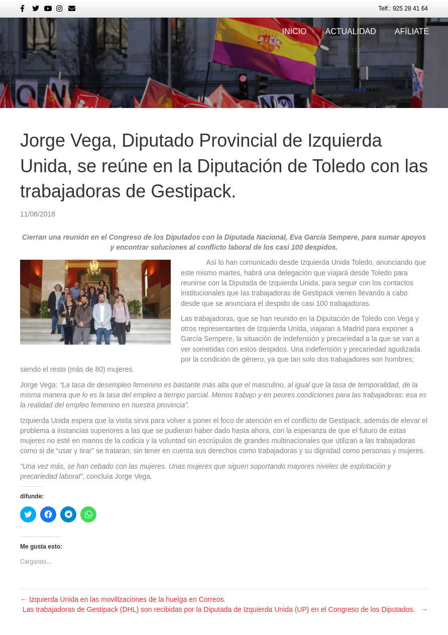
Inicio (294, 31)
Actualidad (350, 31)
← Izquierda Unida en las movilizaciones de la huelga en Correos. (123, 599)
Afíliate (412, 31)
